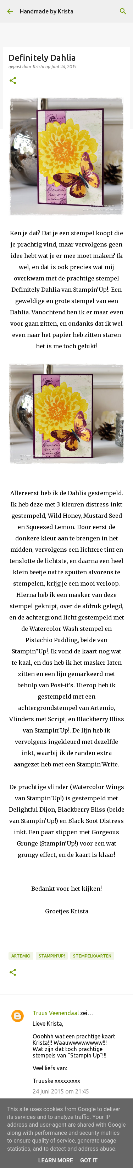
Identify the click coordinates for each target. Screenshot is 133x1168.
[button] (13, 81)
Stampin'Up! (52, 956)
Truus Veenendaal (56, 1013)
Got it (89, 1160)
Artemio (21, 956)
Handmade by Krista (46, 11)
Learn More (55, 1160)
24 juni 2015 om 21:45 (61, 1091)
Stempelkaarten (92, 956)
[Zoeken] (123, 11)
